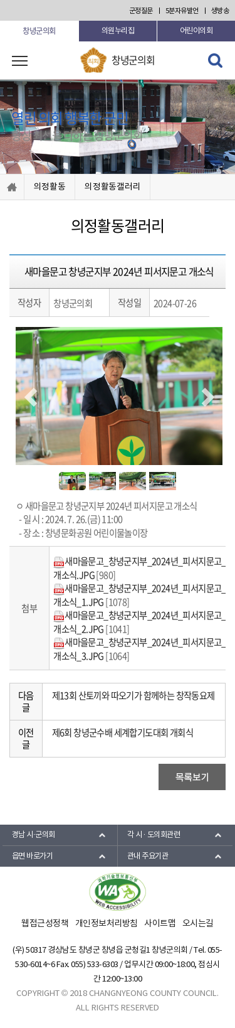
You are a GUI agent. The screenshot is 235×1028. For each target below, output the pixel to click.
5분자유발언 (182, 11)
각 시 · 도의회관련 (153, 834)
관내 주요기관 (148, 856)
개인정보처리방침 (106, 924)
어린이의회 (196, 30)
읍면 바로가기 (32, 856)
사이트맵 (159, 924)
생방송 (220, 11)
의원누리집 (118, 30)
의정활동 (50, 187)
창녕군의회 (39, 30)
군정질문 (141, 11)
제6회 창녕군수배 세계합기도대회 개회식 (122, 732)
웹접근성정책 (44, 924)
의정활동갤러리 (112, 187)
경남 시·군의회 (33, 834)
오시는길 (198, 924)
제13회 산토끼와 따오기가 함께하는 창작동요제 (133, 695)
